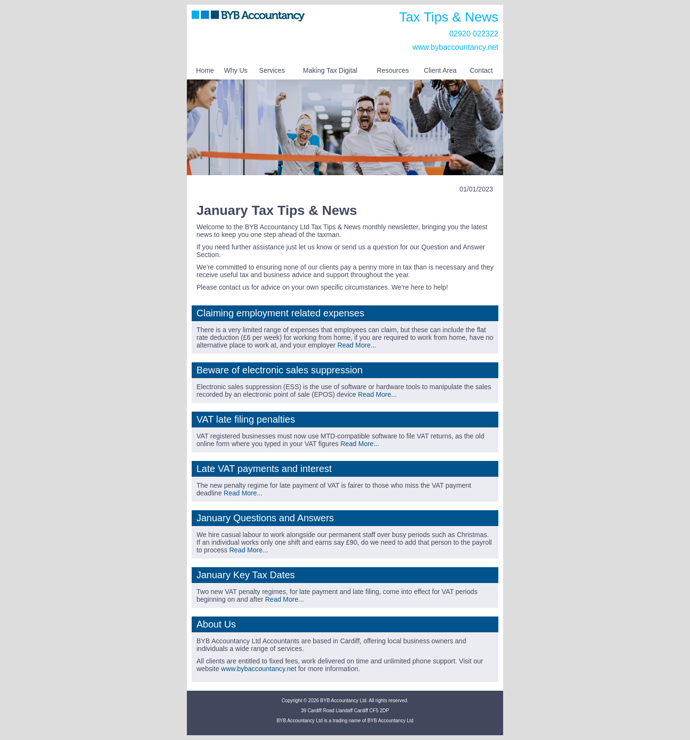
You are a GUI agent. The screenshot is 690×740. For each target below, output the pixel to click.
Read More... (356, 345)
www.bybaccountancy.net (455, 47)
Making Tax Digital (330, 70)
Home (205, 70)
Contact (481, 70)
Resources (393, 70)
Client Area (440, 70)
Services (272, 70)
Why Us (236, 70)
